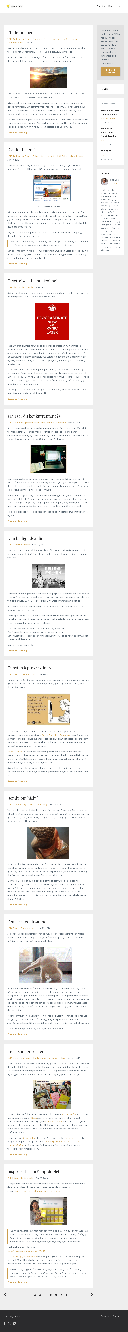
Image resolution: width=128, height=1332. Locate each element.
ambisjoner (18, 39)
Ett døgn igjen (23, 32)
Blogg (111, 6)
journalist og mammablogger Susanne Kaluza (37, 1191)
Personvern (118, 1316)
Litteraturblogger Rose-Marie (22, 1256)
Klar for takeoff (24, 149)
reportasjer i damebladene (58, 1141)
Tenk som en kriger (29, 1051)
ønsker (79, 156)
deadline (17, 545)
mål (64, 39)
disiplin (28, 39)
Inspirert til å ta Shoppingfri (39, 1171)
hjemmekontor (31, 422)
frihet (47, 39)
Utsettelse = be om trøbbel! (38, 280)
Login (120, 6)
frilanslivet (110, 118)
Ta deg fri (106, 151)
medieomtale (40, 1058)
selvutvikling (73, 39)
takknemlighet (15, 43)
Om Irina (101, 6)
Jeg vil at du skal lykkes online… (110, 112)
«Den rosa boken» (53, 1121)
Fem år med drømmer (32, 921)
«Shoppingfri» (69, 1114)
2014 (10, 674)
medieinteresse (72, 1138)
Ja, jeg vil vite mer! (110, 71)
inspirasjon (55, 39)
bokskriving (19, 1058)
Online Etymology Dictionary (56, 735)
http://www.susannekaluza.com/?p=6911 (27, 1251)
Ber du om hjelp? (27, 797)
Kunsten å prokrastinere (35, 667)
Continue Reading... (18, 132)
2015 (10, 39)
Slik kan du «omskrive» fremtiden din (108, 132)
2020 (103, 118)
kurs (42, 422)
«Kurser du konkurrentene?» (40, 415)
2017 (10, 287)
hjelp (42, 156)
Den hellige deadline (31, 537)
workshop (61, 422)
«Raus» (33, 1118)
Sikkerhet (105, 1316)
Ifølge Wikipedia (16, 752)
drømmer (38, 39)
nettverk (50, 422)
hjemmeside (27, 287)
